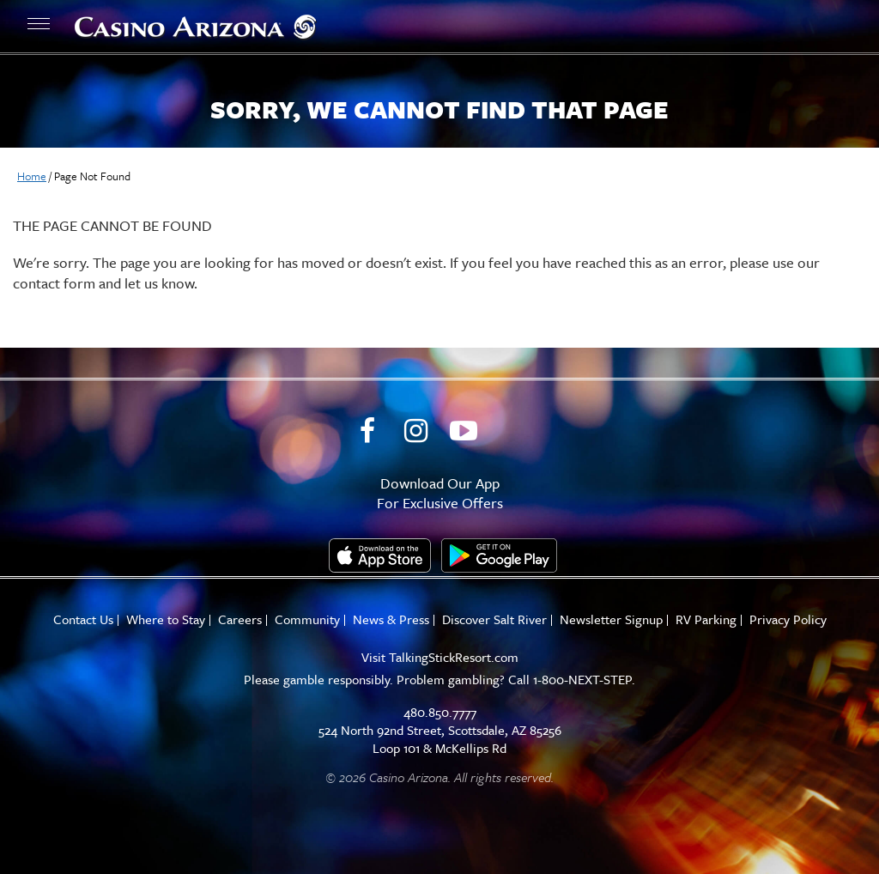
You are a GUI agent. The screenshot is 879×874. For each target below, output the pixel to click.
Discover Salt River (494, 619)
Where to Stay (165, 619)
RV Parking (706, 619)
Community (307, 619)
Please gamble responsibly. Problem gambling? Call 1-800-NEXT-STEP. (439, 679)
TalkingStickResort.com (453, 656)
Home (31, 176)
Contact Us (83, 619)
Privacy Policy (788, 619)
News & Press (391, 619)
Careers (240, 619)
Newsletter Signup (611, 619)
